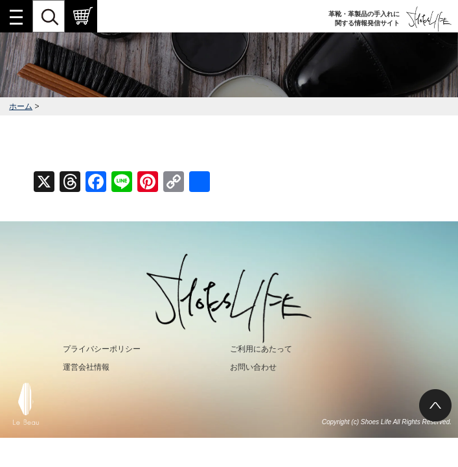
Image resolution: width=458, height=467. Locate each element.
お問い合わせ (253, 367)
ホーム (20, 106)
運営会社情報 (86, 367)
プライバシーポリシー (102, 348)
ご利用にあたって (261, 348)
